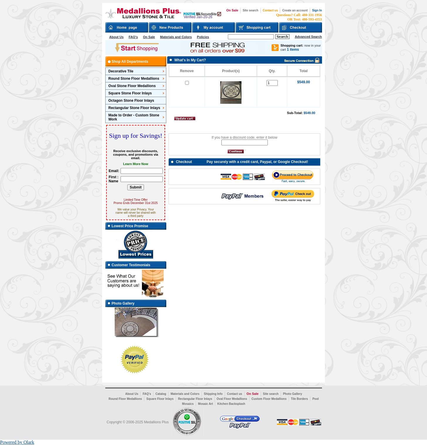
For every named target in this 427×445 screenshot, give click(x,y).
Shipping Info (213, 393)
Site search (250, 10)
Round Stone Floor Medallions (134, 79)
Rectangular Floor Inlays (195, 398)
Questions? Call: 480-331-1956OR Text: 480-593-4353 (299, 17)
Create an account (295, 10)
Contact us (270, 10)
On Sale (232, 10)
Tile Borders (299, 398)
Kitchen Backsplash (231, 403)
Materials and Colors (176, 37)
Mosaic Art (205, 403)
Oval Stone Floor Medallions (132, 86)
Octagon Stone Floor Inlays (131, 100)
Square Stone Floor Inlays (130, 93)
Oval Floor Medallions (232, 398)
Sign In (317, 10)
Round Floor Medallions (125, 398)
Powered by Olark (17, 442)
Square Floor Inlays (160, 398)
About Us (116, 37)
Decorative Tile (121, 71)
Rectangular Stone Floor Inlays (134, 108)
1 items (293, 49)
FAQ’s (133, 37)
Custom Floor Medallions (269, 398)
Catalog (160, 393)
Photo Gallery (292, 393)
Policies (203, 37)
